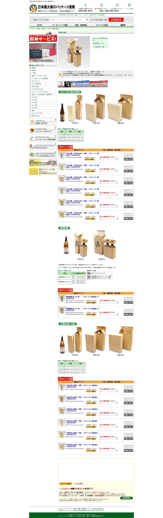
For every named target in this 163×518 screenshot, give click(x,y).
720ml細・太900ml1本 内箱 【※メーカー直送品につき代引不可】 (82, 154)
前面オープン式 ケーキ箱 (39, 76)
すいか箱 (34, 102)
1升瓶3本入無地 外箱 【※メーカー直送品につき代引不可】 (82, 445)
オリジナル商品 (92, 509)
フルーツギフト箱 (37, 113)
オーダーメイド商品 (70, 509)
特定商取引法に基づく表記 (86, 510)
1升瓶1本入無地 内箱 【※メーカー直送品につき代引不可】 (82, 386)
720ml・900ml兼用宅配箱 (100, 39)
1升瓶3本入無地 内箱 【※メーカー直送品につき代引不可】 (82, 410)
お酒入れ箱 (35, 86)
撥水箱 (34, 70)
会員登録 (101, 15)
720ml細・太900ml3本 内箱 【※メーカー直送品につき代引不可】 (82, 178)
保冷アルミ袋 (35, 116)
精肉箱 (34, 68)
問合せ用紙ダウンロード (101, 9)
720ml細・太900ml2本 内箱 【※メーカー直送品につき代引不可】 (82, 166)
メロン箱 (34, 100)
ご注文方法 (62, 15)
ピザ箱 (34, 73)
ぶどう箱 (34, 108)
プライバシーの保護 (71, 510)
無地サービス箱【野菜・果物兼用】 (42, 94)
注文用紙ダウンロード (117, 9)
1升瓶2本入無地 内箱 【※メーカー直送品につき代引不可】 (82, 398)
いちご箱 (34, 97)
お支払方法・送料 (72, 15)
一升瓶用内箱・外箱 (98, 47)
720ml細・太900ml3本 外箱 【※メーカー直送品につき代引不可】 (82, 214)
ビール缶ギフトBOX (37, 89)
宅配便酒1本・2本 (98, 43)
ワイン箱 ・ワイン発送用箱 (40, 78)
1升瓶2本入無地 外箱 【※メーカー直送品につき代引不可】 (82, 434)
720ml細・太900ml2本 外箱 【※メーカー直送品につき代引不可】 (82, 202)
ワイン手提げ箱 (36, 84)
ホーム (62, 509)
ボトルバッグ (35, 81)
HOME (39, 25)
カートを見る (129, 9)
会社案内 (61, 510)
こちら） (102, 72)
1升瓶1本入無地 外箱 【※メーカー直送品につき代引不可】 (82, 422)
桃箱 (33, 110)
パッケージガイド (83, 15)
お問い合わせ (94, 15)
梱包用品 (100, 509)
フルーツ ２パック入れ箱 (39, 92)
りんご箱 (34, 105)
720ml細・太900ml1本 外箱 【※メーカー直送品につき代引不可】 (82, 190)
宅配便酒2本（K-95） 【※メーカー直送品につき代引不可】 (82, 309)
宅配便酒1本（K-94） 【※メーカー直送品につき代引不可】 (82, 297)
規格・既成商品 (82, 509)
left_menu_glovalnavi (43, 151)
